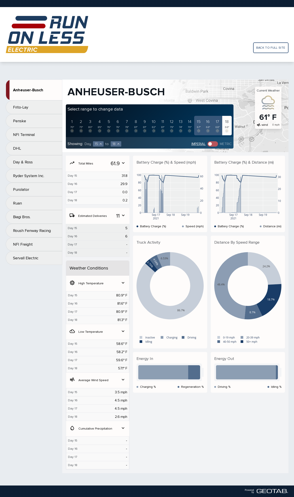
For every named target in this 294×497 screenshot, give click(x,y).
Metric (226, 144)
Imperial (199, 144)
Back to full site (270, 48)
